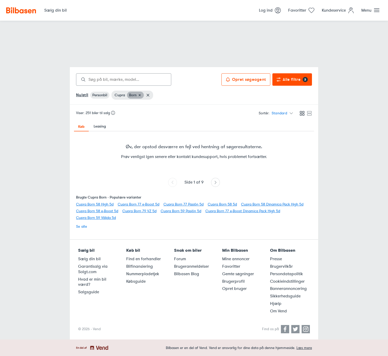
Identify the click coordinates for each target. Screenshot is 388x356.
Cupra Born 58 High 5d (95, 204)
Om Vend (278, 311)
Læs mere (304, 347)
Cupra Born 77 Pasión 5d (183, 204)
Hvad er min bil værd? (92, 282)
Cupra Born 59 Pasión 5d (181, 211)
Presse (276, 259)
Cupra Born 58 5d (222, 204)
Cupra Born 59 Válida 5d (96, 217)
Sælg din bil (89, 259)
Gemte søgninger (238, 274)
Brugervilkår (281, 266)
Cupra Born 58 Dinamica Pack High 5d (272, 204)
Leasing (100, 126)
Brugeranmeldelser (191, 266)
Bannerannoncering (288, 288)
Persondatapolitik (286, 274)
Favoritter (231, 266)
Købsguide (136, 281)
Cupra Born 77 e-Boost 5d (138, 204)
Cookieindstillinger (287, 281)
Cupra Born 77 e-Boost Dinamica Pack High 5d (242, 211)
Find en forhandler (143, 259)
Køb (81, 126)
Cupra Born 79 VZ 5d (139, 211)
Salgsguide (88, 292)
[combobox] (123, 79)
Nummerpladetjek (142, 274)
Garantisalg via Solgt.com (93, 269)
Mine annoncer (236, 259)
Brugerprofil (233, 281)
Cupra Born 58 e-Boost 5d (97, 211)
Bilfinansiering (139, 266)
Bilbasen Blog (186, 274)
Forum (180, 259)
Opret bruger (234, 288)
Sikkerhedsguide (285, 296)
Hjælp (275, 303)
